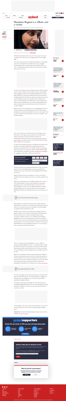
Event (54, 137)
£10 (37, 157)
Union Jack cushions (42, 263)
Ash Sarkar (28, 144)
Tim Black (35, 396)
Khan (39, 203)
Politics (55, 76)
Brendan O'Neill (56, 75)
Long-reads (21, 17)
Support (18, 356)
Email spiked (51, 393)
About (3, 390)
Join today (26, 374)
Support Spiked (4, 391)
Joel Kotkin (55, 104)
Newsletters (58, 15)
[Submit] (12, 13)
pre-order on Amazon (23, 313)
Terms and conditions (5, 393)
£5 (33, 157)
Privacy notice (4, 394)
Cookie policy (4, 395)
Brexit (19, 393)
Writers (14, 15)
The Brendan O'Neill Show (58, 152)
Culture (19, 391)
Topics (6, 15)
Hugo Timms (55, 90)
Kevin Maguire (44, 148)
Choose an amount (39, 160)
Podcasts (8, 17)
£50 (45, 157)
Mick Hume (35, 395)
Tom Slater (55, 59)
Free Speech (20, 395)
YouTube (63, 13)
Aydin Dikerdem (37, 151)
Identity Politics (56, 91)
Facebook (60, 13)
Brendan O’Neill (36, 390)
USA (18, 396)
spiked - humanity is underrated (33, 17)
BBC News (24, 90)
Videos (23, 15)
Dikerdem (16, 188)
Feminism (19, 394)
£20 (41, 157)
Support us (58, 17)
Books (45, 17)
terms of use (30, 399)
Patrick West (55, 118)
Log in (56, 13)
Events (45, 15)
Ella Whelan (35, 394)
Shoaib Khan (42, 183)
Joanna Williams (36, 393)
